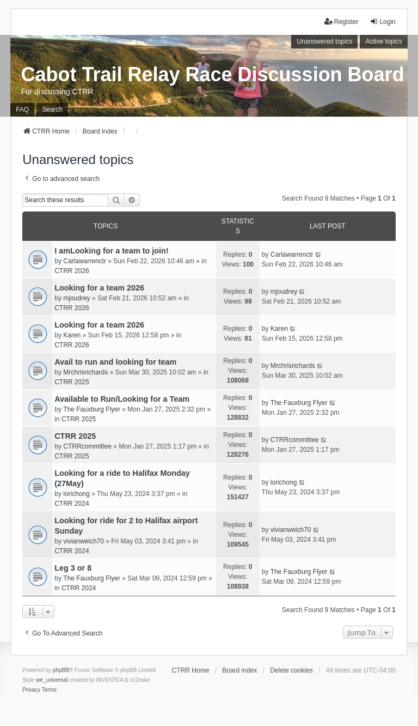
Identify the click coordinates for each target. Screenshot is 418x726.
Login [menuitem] (382, 21)
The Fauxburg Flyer (91, 409)
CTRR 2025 (71, 382)
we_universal (51, 680)
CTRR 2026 (71, 271)
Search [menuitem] (52, 109)
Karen (72, 335)
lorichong (76, 494)
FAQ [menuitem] (22, 109)
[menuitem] (31, 690)
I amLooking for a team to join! (111, 250)
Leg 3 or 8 (72, 568)
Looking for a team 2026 (99, 287)
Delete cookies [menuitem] (291, 670)
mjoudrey (76, 298)
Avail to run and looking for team (115, 362)
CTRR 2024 (71, 503)
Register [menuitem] (341, 21)
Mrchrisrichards (85, 372)
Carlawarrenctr (84, 261)
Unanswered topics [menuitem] (324, 41)
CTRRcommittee (87, 446)
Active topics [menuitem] (383, 41)
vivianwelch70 (83, 541)
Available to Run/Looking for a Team (121, 399)
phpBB (61, 670)
